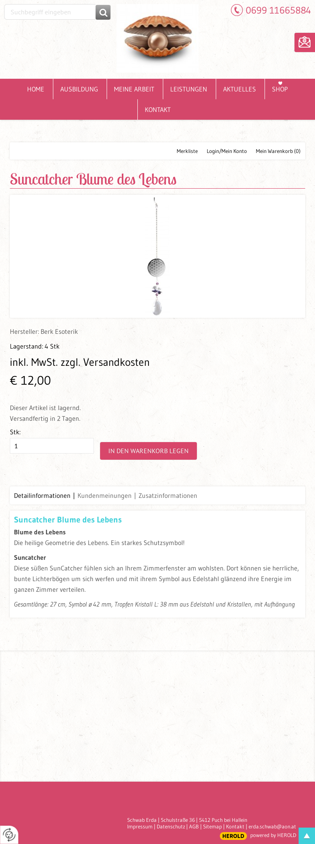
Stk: (15, 432)
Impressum (140, 826)
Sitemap (212, 826)
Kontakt (235, 826)
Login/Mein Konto (227, 151)
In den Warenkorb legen (148, 451)
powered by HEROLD (273, 835)
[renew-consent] (9, 835)
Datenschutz (171, 826)
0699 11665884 (278, 10)
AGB (194, 826)
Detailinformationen (42, 495)
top (307, 836)
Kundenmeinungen (105, 495)
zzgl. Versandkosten (105, 362)
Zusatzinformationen (168, 495)
